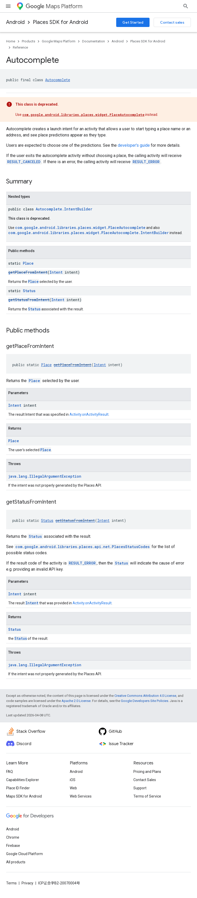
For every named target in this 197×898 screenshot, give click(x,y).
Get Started (132, 22)
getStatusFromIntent (28, 299)
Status (29, 290)
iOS (72, 780)
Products (28, 41)
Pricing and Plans (147, 772)
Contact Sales (144, 780)
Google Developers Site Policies (144, 701)
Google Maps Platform (58, 41)
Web (73, 788)
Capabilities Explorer (22, 780)
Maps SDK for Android (24, 796)
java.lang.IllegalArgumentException (44, 476)
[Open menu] (8, 6)
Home (10, 41)
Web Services (81, 796)
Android (15, 22)
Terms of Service (147, 796)
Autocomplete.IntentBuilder (64, 209)
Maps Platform (54, 6)
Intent (56, 272)
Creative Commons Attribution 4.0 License (145, 696)
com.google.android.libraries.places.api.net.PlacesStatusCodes (82, 546)
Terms (11, 883)
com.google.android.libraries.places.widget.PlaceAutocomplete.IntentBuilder (88, 232)
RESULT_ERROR (146, 161)
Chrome (12, 837)
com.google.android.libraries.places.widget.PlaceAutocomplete (83, 115)
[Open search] (186, 6)
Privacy (27, 883)
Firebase (13, 846)
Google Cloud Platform (24, 854)
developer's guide (134, 145)
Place (28, 263)
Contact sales (172, 22)
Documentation (93, 41)
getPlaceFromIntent (27, 272)
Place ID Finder (18, 788)
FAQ (9, 772)
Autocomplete (57, 79)
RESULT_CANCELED (24, 161)
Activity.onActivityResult (89, 414)
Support (139, 788)
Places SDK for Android (60, 22)
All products (15, 862)
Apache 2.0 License (76, 701)
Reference (20, 47)
